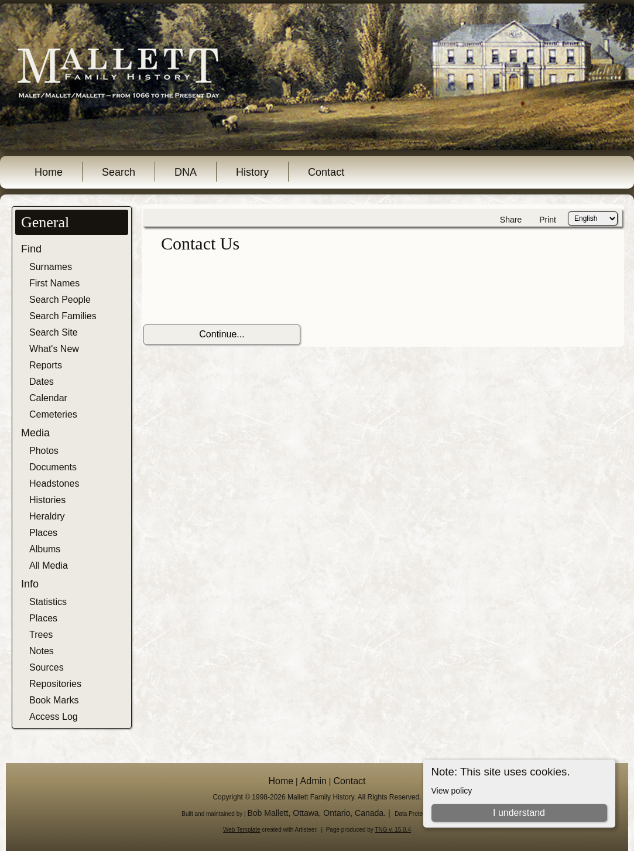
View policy (451, 790)
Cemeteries (53, 414)
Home (49, 172)
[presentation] (232, 289)
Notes (41, 651)
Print (547, 219)
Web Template (242, 829)
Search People (60, 300)
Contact (326, 172)
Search (118, 172)
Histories (47, 500)
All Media (48, 565)
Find (31, 249)
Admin (313, 781)
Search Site (53, 332)
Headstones (54, 483)
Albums (44, 549)
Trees (41, 635)
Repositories (55, 684)
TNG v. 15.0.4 (393, 829)
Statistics (48, 602)
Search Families (63, 316)
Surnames (50, 267)
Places (43, 533)
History (252, 172)
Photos (44, 451)
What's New (54, 349)
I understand (519, 813)
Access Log (53, 717)
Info (30, 584)
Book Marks (53, 700)
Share (511, 219)
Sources (46, 667)
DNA (185, 172)
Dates (41, 382)
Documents (53, 467)
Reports (45, 365)
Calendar (48, 398)
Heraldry (46, 516)
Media (35, 433)
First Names (54, 283)
